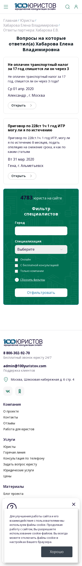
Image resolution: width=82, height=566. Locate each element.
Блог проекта (13, 494)
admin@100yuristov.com (24, 366)
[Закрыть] (73, 504)
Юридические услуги (18, 470)
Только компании (32, 271)
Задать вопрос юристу (20, 464)
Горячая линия (14, 452)
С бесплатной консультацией (39, 265)
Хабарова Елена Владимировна (30, 25)
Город (20, 223)
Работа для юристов (18, 429)
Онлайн (25, 259)
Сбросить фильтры (32, 279)
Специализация (28, 241)
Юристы (27, 20)
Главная (10, 20)
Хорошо (57, 551)
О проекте (11, 411)
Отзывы (9, 423)
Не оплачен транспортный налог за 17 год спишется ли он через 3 (38, 66)
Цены (7, 476)
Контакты (10, 417)
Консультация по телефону (23, 458)
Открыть (18, 105)
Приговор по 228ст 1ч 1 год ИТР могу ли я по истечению (36, 127)
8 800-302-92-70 (16, 353)
